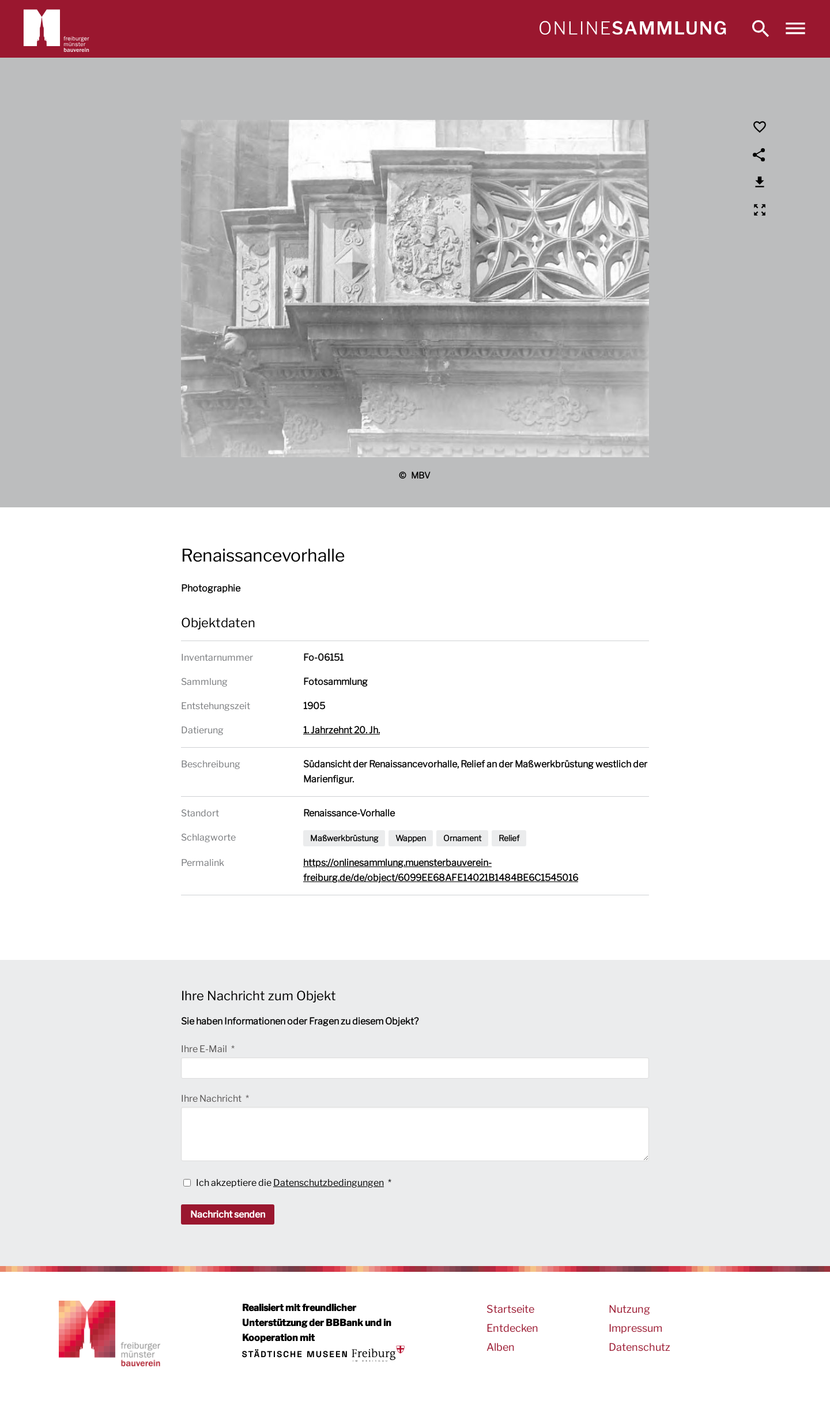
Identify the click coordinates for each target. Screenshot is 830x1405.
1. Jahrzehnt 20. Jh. (341, 730)
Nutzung (629, 1309)
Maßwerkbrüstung (344, 838)
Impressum (635, 1328)
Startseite (510, 1309)
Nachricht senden (227, 1214)
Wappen (410, 838)
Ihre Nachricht (212, 1098)
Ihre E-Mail (205, 1049)
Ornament (462, 838)
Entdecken (512, 1328)
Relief (509, 838)
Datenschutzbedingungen (328, 1182)
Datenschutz (639, 1347)
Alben (500, 1347)
